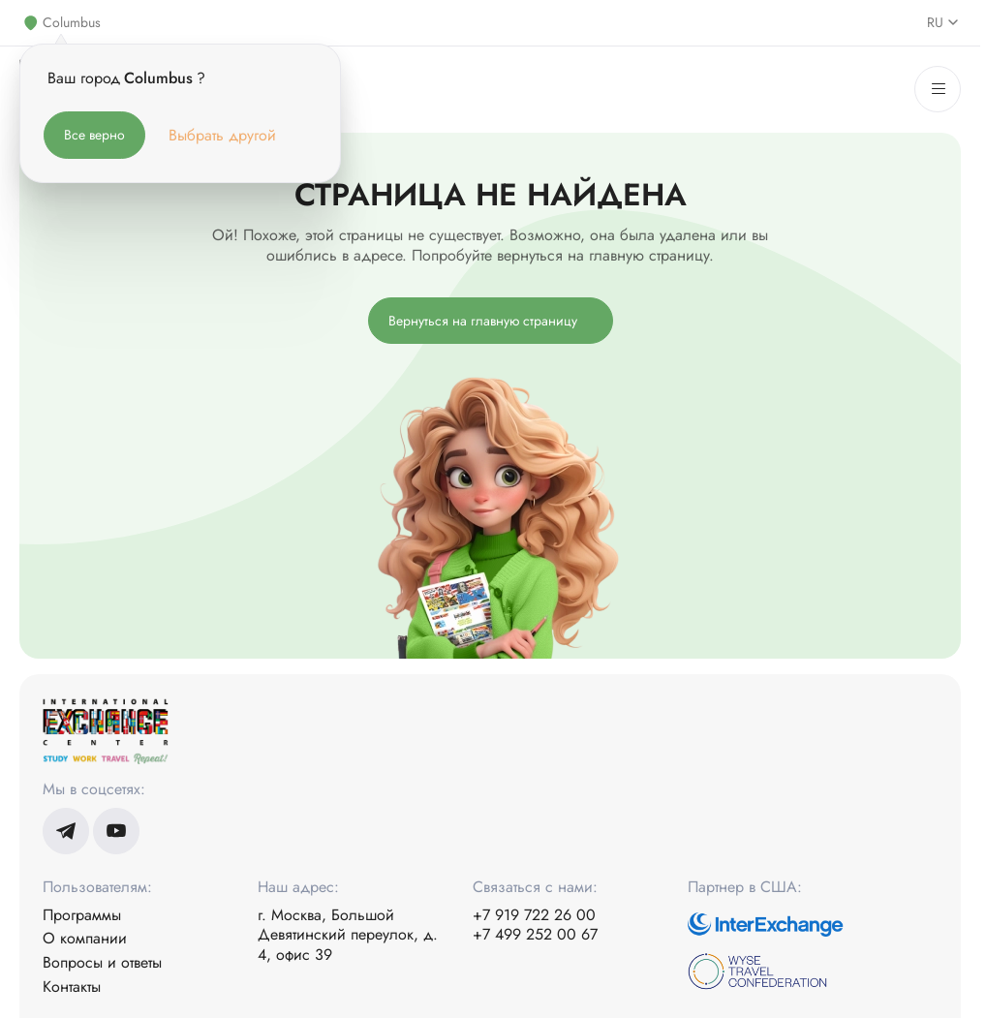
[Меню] (937, 89)
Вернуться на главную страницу (482, 320)
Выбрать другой (222, 135)
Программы (82, 916)
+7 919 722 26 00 (534, 916)
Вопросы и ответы (102, 963)
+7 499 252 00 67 (535, 935)
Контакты (72, 987)
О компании (85, 939)
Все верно (94, 134)
